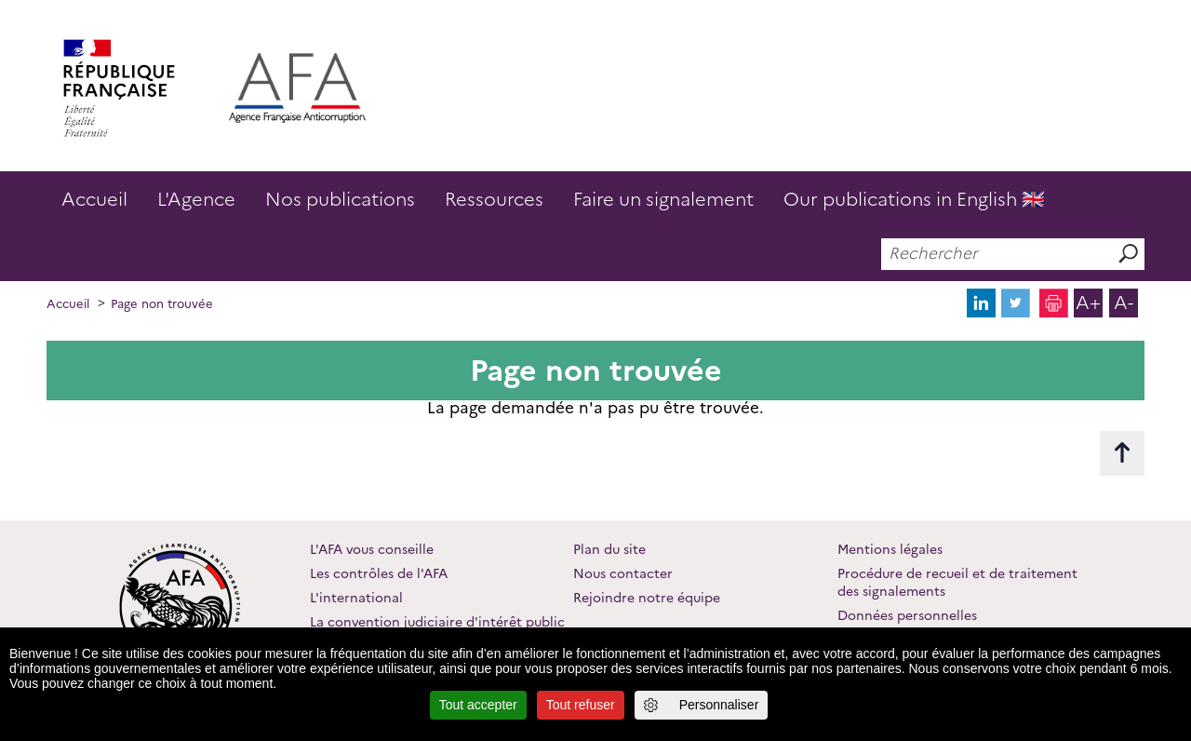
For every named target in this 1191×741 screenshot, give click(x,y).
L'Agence (196, 199)
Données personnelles (907, 615)
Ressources (494, 199)
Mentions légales (890, 549)
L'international (356, 597)
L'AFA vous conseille (372, 549)
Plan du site (609, 549)
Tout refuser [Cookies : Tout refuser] (580, 704)
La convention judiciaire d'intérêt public (437, 621)
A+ (1088, 302)
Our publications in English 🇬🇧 (914, 199)
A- (1123, 302)
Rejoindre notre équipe (646, 597)
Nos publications (340, 199)
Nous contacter (623, 573)
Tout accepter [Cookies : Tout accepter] (478, 704)
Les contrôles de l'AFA (379, 573)
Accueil (94, 199)
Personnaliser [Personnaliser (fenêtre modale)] (719, 704)
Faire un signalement (663, 199)
